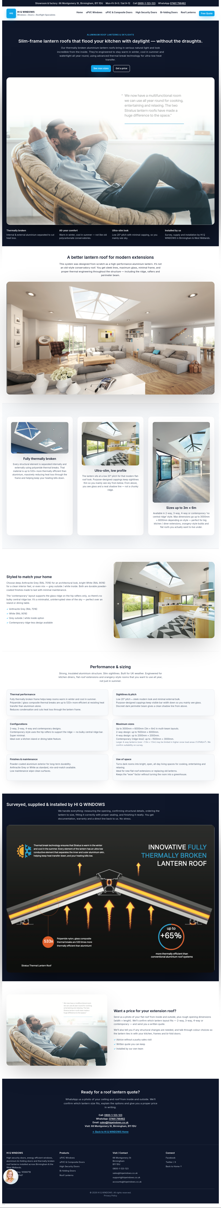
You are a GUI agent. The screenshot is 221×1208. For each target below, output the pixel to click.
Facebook (170, 1158)
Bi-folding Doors (169, 12)
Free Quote (207, 13)
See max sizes (101, 68)
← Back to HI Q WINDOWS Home (110, 1131)
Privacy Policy (110, 1195)
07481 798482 (178, 3)
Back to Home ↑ (174, 1166)
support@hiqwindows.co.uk (126, 1177)
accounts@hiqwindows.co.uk (127, 1182)
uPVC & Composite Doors (119, 12)
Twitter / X (171, 1162)
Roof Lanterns (188, 12)
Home (80, 12)
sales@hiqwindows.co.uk (114, 1122)
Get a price (121, 68)
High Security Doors (146, 12)
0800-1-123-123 (146, 3)
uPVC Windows (94, 12)
